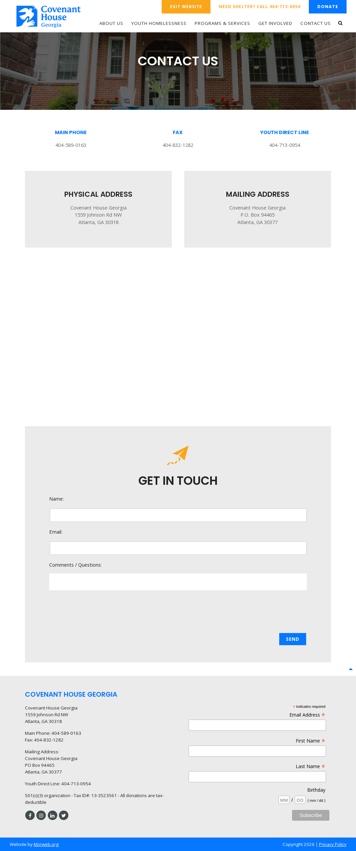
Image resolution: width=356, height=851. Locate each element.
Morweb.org (46, 844)
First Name (310, 741)
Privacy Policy (333, 844)
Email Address (307, 715)
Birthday (316, 790)
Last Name (310, 766)
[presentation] (178, 612)
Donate (327, 6)
